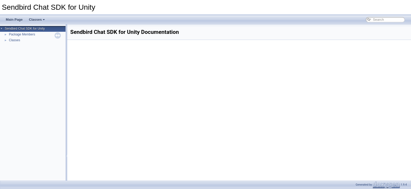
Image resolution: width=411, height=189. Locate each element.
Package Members (22, 34)
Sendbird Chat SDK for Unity (25, 28)
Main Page (14, 20)
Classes (37, 20)
